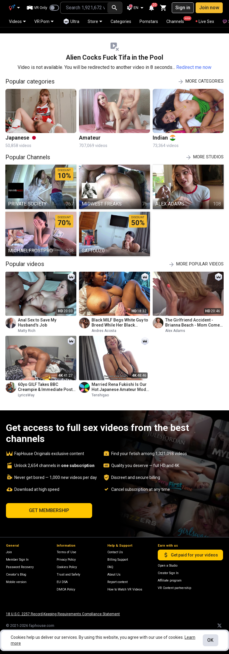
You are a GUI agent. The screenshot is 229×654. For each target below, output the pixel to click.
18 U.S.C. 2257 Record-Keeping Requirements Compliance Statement (63, 614)
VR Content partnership (174, 588)
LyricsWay (26, 389)
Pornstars (149, 21)
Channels (177, 20)
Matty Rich (26, 325)
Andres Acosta (104, 325)
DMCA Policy (66, 589)
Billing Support (117, 560)
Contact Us (115, 552)
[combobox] (84, 7)
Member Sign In (17, 560)
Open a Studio (167, 566)
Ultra (71, 21)
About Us (113, 574)
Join (9, 552)
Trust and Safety (68, 574)
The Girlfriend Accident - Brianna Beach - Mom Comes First (193, 317)
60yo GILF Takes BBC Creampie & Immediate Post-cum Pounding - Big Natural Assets (46, 381)
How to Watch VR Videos (124, 589)
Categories (121, 21)
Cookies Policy (67, 567)
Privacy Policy (66, 560)
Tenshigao (100, 389)
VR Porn (44, 21)
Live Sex (205, 21)
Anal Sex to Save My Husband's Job (37, 316)
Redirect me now (193, 61)
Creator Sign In (168, 573)
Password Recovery (20, 567)
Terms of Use (66, 552)
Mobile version (16, 582)
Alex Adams (175, 325)
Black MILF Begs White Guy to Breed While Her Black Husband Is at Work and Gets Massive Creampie (120, 317)
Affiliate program (170, 580)
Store (95, 21)
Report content (117, 582)
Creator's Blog (16, 574)
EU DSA (62, 582)
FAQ (110, 567)
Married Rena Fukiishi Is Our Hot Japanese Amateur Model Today (121, 381)
